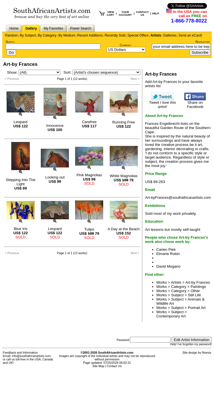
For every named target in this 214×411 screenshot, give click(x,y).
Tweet (162, 103)
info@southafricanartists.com (31, 356)
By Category (47, 35)
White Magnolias (124, 176)
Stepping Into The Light (20, 182)
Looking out (55, 177)
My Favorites (53, 28)
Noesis (206, 352)
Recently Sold (115, 35)
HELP (155, 13)
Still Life (194, 295)
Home (14, 28)
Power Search (80, 28)
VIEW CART (110, 13)
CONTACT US (142, 13)
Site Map (98, 366)
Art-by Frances (197, 282)
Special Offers (137, 35)
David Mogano (168, 266)
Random (11, 35)
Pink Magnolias (89, 175)
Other (195, 291)
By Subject (28, 35)
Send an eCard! (190, 35)
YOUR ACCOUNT (125, 13)
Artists (155, 35)
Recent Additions (90, 35)
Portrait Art (197, 308)
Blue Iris (20, 229)
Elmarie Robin (168, 254)
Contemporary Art (171, 316)
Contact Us (114, 366)
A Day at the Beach (124, 229)
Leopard (21, 122)
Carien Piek (166, 249)
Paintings (198, 286)
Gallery (31, 28)
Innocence (55, 125)
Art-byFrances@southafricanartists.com (178, 197)
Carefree (89, 122)
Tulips (89, 229)
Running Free (123, 122)
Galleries (169, 35)
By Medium (66, 35)
